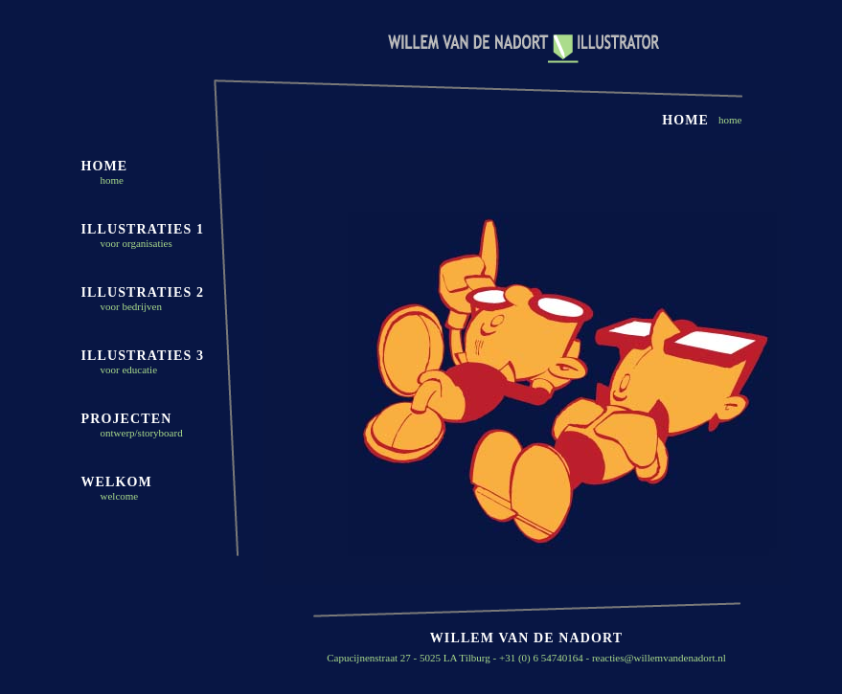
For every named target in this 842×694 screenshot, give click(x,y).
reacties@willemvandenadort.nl (659, 657)
